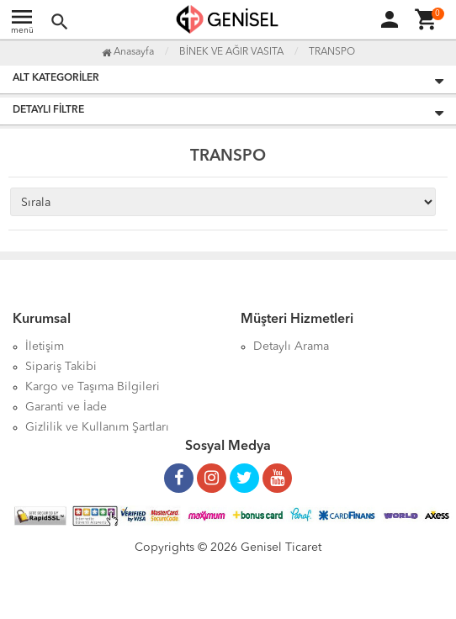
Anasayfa (128, 52)
